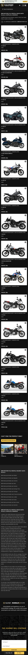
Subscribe (14, 650)
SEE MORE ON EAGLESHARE (8, 440)
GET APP (25, 1)
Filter (19, 653)
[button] (14, 38)
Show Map (9, 653)
